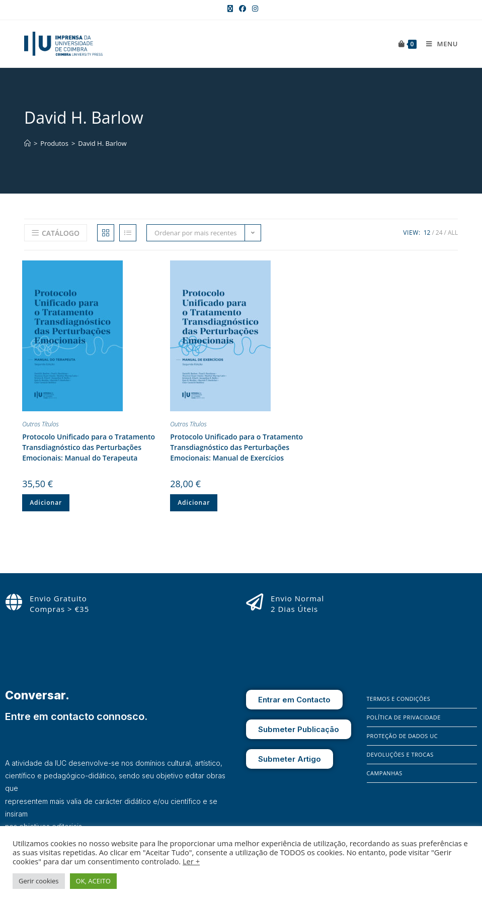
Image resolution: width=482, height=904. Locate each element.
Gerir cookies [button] (39, 880)
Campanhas (385, 773)
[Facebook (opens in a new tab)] (242, 8)
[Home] (27, 143)
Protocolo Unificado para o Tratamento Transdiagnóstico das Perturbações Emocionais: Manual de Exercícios (236, 447)
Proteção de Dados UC (402, 736)
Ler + (191, 861)
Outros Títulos (40, 424)
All (453, 232)
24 (439, 232)
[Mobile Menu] (438, 43)
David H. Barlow (102, 143)
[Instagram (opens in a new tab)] (253, 8)
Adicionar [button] (46, 502)
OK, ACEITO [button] (93, 880)
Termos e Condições (399, 698)
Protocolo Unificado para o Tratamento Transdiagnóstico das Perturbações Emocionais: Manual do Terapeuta (88, 447)
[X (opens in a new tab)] (230, 8)
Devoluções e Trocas (400, 754)
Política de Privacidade (404, 717)
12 (427, 232)
